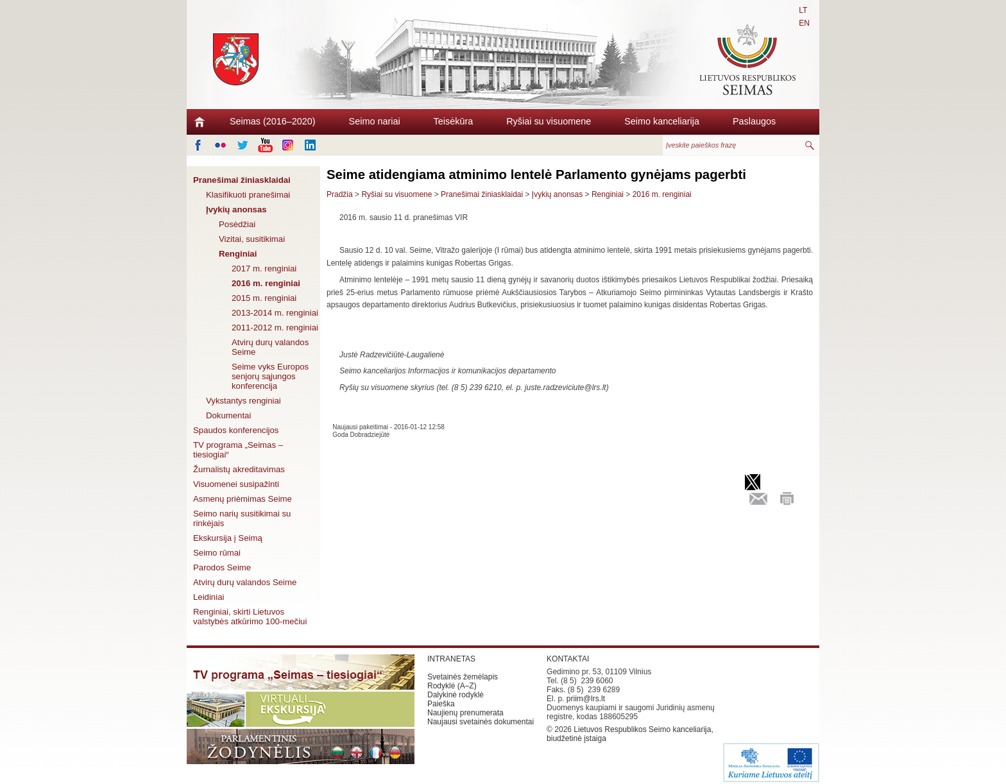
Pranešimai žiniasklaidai (242, 180)
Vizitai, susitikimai (252, 239)
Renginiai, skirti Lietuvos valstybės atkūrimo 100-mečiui (250, 616)
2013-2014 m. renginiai (275, 313)
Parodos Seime (222, 567)
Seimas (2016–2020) (273, 121)
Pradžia (340, 194)
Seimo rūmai (217, 553)
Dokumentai (228, 415)
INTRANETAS (451, 658)
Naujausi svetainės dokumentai (480, 721)
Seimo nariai (374, 121)
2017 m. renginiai (264, 268)
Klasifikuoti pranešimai (248, 195)
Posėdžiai (237, 224)
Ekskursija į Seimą (227, 538)
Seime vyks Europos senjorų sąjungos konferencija (270, 376)
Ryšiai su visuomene (548, 121)
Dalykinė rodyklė (455, 694)
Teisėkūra (453, 121)
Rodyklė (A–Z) (452, 685)
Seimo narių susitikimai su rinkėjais (242, 518)
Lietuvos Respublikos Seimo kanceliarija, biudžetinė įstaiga (630, 734)
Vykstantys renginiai (243, 400)
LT (803, 10)
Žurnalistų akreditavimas (239, 469)
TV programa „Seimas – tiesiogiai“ (238, 449)
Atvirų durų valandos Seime (270, 347)
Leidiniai (208, 597)
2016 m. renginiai (266, 283)
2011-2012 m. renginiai (275, 327)
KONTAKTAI (568, 658)
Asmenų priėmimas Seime (242, 499)
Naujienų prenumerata (465, 712)
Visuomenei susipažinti (236, 484)
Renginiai (238, 254)
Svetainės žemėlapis (462, 676)
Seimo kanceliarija (661, 121)
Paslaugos (754, 121)
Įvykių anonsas (236, 209)
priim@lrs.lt (586, 698)
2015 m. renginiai (264, 298)
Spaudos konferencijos (235, 430)
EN (804, 23)
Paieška (441, 703)
